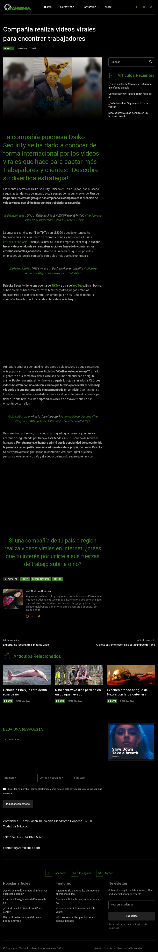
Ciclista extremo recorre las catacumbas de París (125, 645)
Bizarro (8, 48)
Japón (25, 578)
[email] (131, 904)
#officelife (90, 268)
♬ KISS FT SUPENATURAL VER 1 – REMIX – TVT (52, 220)
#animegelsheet (70, 416)
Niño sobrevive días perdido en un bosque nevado (128, 114)
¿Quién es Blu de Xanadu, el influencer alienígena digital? (130, 85)
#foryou (96, 216)
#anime (86, 416)
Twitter (109, 872)
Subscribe (132, 915)
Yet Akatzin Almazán (38, 591)
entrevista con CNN (15, 242)
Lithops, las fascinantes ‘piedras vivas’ (26, 645)
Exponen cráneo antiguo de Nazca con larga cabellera (127, 691)
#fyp (88, 216)
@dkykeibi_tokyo (15, 216)
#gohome (31, 273)
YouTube (78, 286)
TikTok (55, 286)
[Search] (150, 62)
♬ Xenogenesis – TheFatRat (62, 273)
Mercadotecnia (40, 578)
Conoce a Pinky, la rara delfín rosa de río (130, 95)
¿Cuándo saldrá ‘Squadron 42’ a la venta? (128, 104)
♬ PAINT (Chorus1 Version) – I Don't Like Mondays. (58, 421)
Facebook (60, 872)
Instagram (85, 872)
